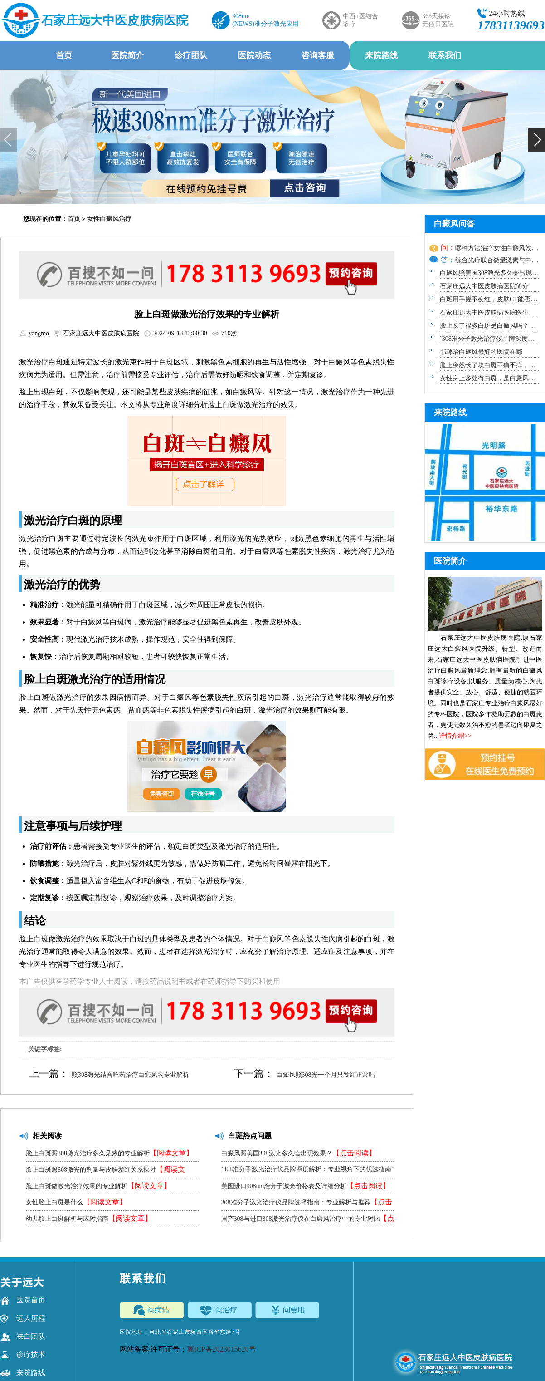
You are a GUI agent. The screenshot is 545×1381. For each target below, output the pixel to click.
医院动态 (254, 55)
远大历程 (22, 1318)
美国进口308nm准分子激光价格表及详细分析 (305, 1185)
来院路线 (381, 55)
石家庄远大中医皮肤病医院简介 (484, 286)
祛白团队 (22, 1336)
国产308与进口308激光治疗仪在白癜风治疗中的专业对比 (307, 1220)
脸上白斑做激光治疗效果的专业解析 (98, 1185)
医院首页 (22, 1300)
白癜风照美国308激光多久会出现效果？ (298, 1153)
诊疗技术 (22, 1355)
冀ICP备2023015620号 (221, 1349)
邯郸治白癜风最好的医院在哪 (481, 352)
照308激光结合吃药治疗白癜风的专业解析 (130, 1074)
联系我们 (444, 55)
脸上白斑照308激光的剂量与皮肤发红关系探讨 (105, 1171)
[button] (536, 140)
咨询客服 (318, 55)
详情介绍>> (455, 735)
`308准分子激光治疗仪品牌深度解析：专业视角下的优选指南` (307, 1172)
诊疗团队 (191, 55)
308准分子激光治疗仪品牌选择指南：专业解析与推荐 (306, 1204)
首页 (64, 55)
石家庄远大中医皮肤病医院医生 (484, 312)
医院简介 (127, 55)
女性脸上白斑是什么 (76, 1202)
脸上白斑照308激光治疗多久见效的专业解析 (109, 1153)
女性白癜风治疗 (109, 219)
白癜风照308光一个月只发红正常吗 (326, 1074)
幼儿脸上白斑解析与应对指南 (89, 1218)
